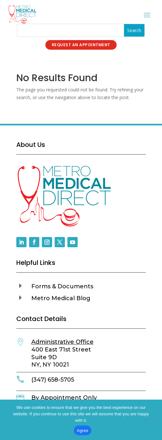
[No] (154, 420)
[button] (81, 288)
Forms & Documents (62, 286)
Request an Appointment (81, 44)
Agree (83, 430)
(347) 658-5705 (52, 379)
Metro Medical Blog (60, 298)
